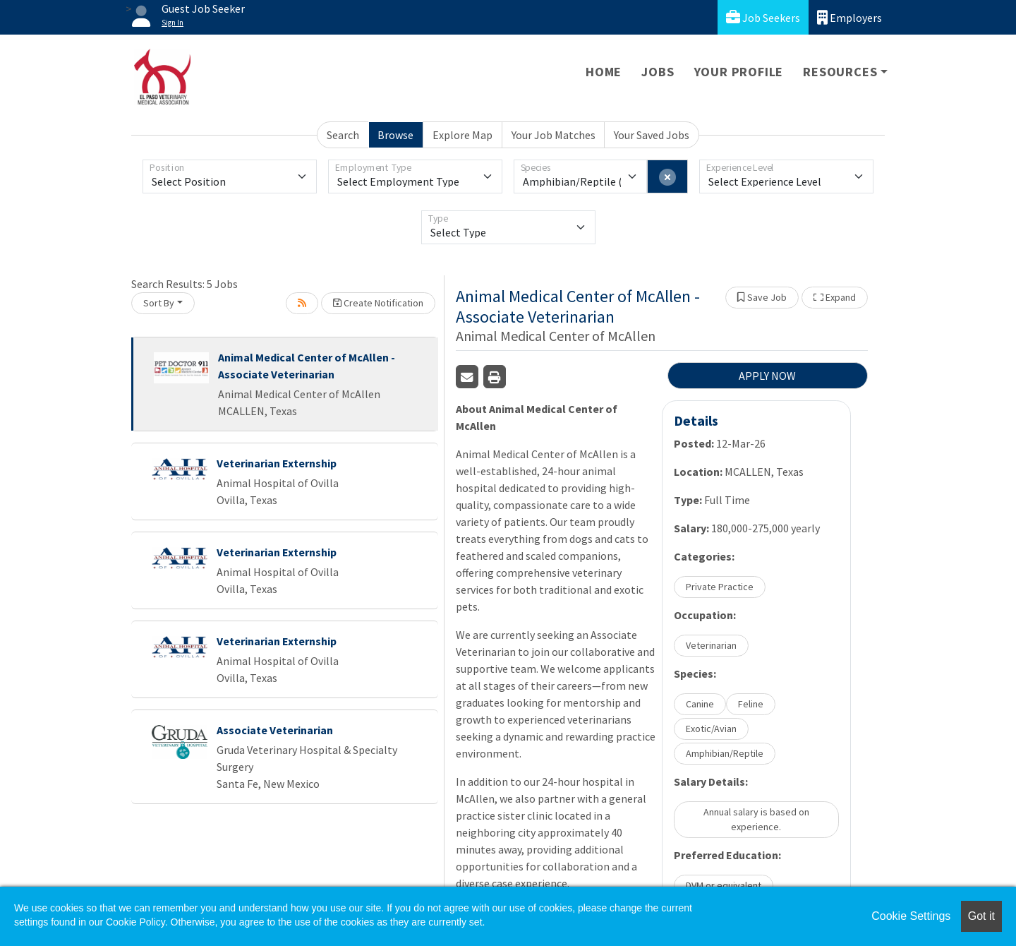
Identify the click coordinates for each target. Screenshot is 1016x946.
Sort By (158, 303)
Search (343, 135)
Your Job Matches (553, 135)
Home (604, 72)
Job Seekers (763, 17)
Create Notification (378, 303)
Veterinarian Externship (277, 463)
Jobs (657, 72)
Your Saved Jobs (651, 135)
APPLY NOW (767, 376)
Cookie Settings (910, 916)
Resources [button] (840, 72)
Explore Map (462, 135)
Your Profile (739, 72)
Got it (981, 916)
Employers (849, 17)
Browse (395, 135)
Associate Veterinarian (275, 730)
